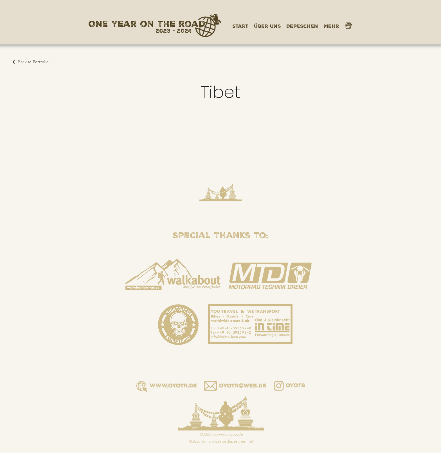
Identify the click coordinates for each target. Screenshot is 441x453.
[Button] (234, 386)
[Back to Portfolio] (30, 62)
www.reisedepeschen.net (231, 441)
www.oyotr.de (231, 434)
